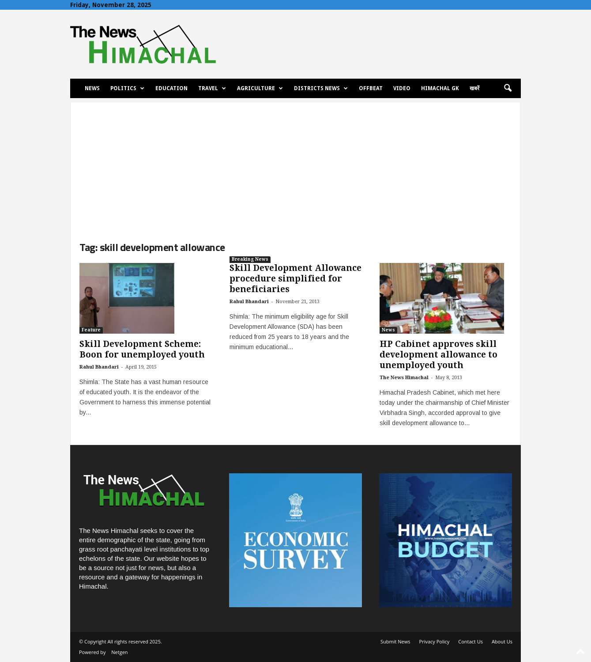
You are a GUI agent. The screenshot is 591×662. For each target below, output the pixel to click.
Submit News (395, 641)
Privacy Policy (434, 641)
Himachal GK (440, 88)
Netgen (119, 652)
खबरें (474, 88)
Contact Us (470, 641)
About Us (502, 641)
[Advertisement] (295, 164)
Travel (212, 88)
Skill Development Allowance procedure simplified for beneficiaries (295, 278)
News (92, 88)
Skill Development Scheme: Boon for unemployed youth (142, 349)
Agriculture (260, 88)
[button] (507, 88)
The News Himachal (404, 377)
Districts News (321, 88)
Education (171, 88)
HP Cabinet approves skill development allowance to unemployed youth (438, 354)
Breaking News (250, 259)
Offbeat (371, 88)
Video (401, 88)
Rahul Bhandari (99, 367)
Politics (127, 88)
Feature (91, 329)
